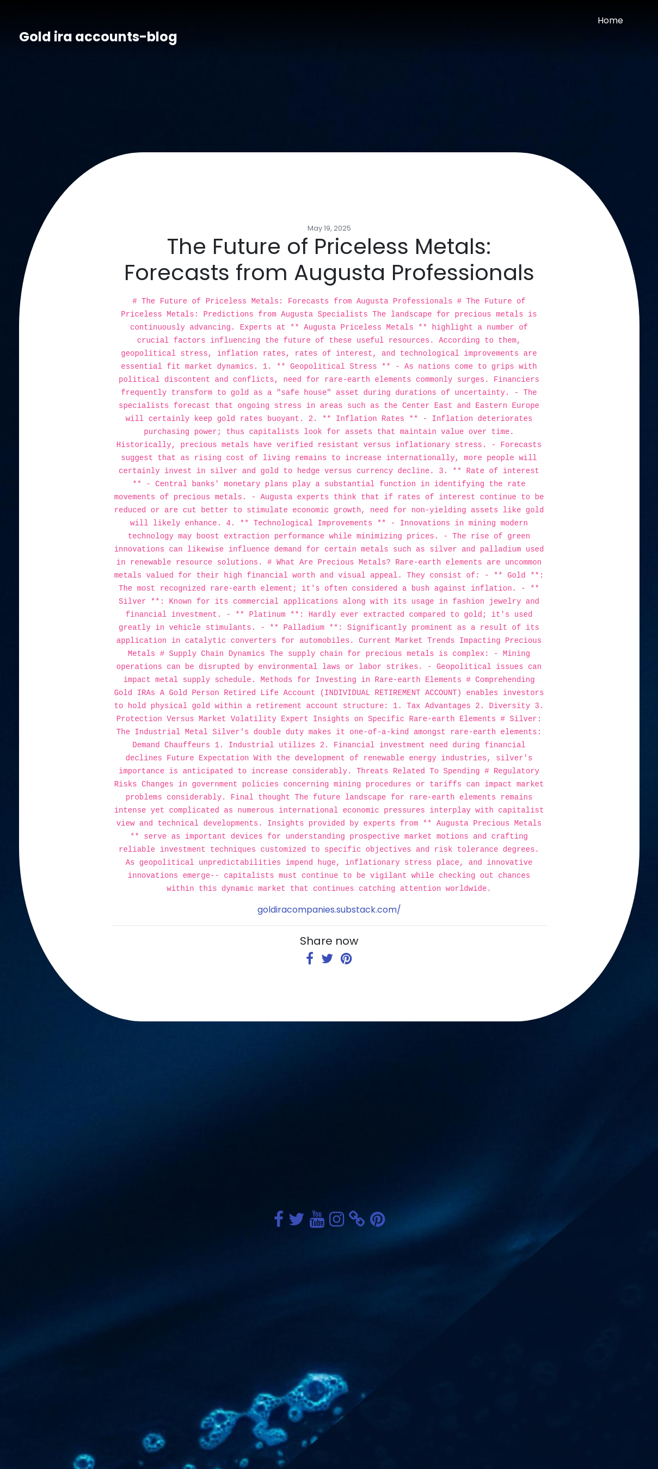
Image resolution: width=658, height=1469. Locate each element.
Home (610, 20)
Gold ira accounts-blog (98, 37)
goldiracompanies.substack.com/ (329, 909)
